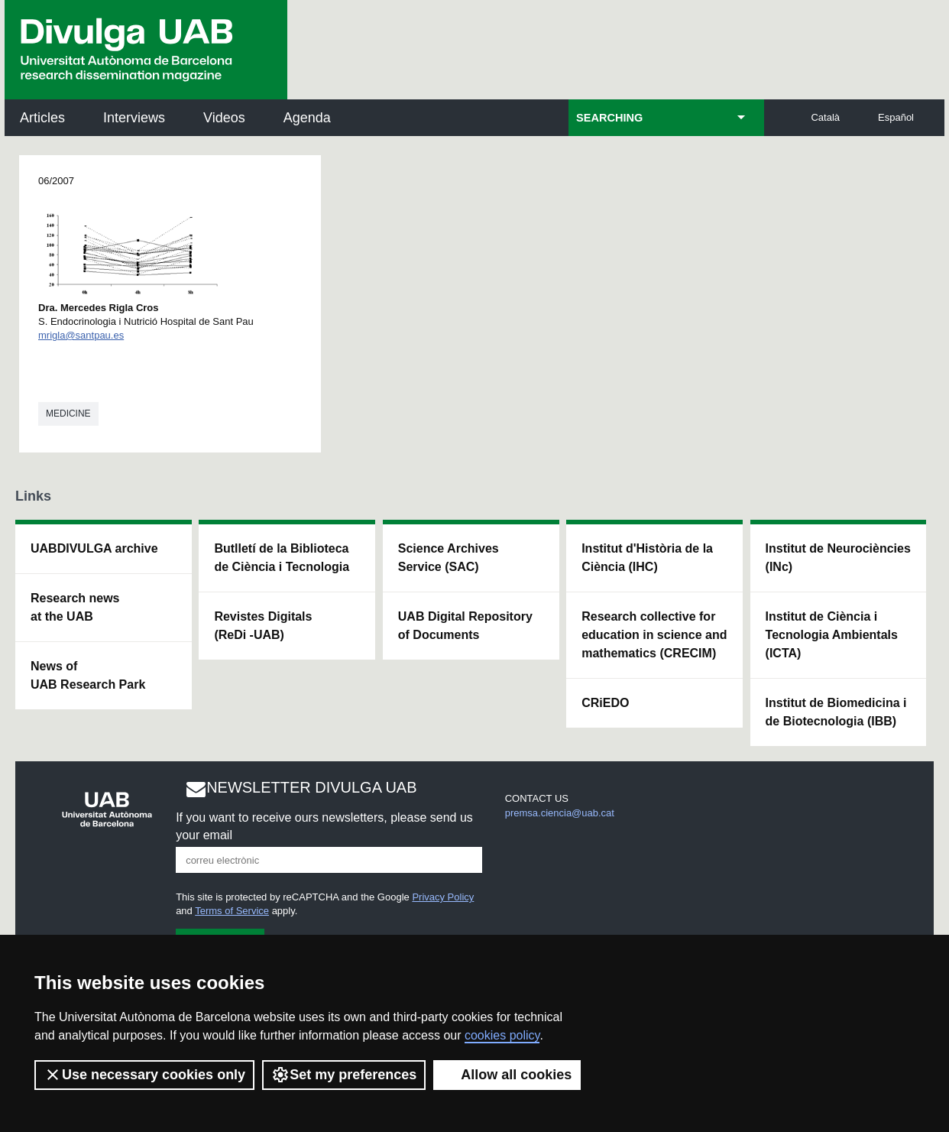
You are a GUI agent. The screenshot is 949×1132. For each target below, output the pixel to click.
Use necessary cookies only (144, 1075)
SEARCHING (609, 118)
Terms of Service (232, 910)
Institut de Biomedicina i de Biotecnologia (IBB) (836, 712)
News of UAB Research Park (88, 675)
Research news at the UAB (75, 607)
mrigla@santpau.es (81, 335)
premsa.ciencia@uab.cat (559, 813)
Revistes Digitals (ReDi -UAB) (263, 625)
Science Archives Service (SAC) (448, 557)
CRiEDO (605, 702)
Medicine (68, 413)
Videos (224, 117)
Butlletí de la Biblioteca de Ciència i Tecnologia (281, 557)
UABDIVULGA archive (94, 548)
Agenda (307, 117)
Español (896, 117)
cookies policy (502, 1035)
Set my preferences (343, 1075)
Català (825, 117)
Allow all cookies (507, 1075)
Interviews (134, 117)
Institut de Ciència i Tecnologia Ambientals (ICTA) (832, 635)
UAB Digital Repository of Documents (465, 625)
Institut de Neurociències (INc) (838, 557)
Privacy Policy (443, 897)
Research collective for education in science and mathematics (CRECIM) (654, 635)
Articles (42, 117)
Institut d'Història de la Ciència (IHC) (647, 557)
